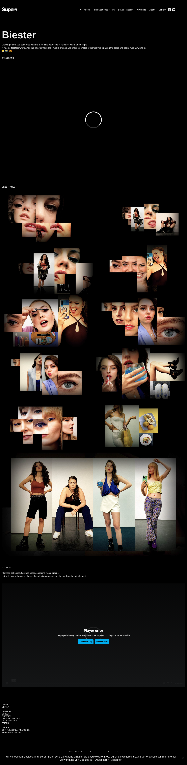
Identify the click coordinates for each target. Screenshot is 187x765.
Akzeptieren (102, 759)
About (152, 9)
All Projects (85, 9)
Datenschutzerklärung (60, 756)
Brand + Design (125, 9)
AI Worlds (141, 9)
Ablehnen (116, 759)
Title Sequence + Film (104, 9)
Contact (162, 9)
